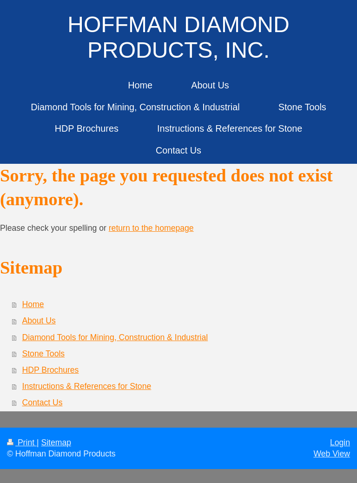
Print (22, 442)
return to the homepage (151, 228)
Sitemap (56, 442)
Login (340, 442)
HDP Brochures (50, 370)
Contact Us (42, 402)
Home (33, 304)
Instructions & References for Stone (87, 386)
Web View (331, 453)
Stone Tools (43, 353)
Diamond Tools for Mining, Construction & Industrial (115, 337)
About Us (39, 320)
